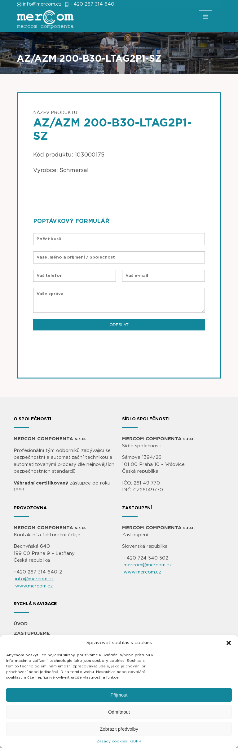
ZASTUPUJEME (32, 633)
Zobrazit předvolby (119, 729)
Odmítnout (119, 712)
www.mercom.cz (34, 586)
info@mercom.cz (42, 4)
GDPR (135, 741)
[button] (229, 643)
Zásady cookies (112, 741)
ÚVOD (21, 624)
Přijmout (118, 694)
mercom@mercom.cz (148, 565)
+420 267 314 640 (92, 4)
